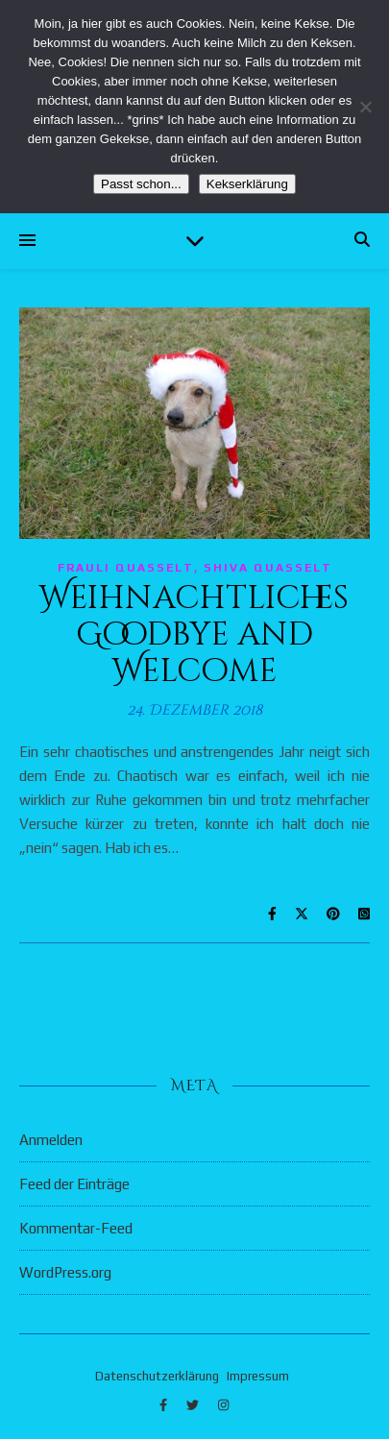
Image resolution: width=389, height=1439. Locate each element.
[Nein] (365, 106)
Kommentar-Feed (76, 1228)
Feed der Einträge (74, 1184)
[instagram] (223, 1405)
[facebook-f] (164, 1405)
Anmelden (51, 1140)
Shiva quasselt (268, 567)
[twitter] (194, 1405)
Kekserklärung (247, 184)
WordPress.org (65, 1272)
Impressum (258, 1376)
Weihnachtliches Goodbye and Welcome (194, 635)
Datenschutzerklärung (157, 1376)
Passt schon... (141, 184)
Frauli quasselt (126, 567)
